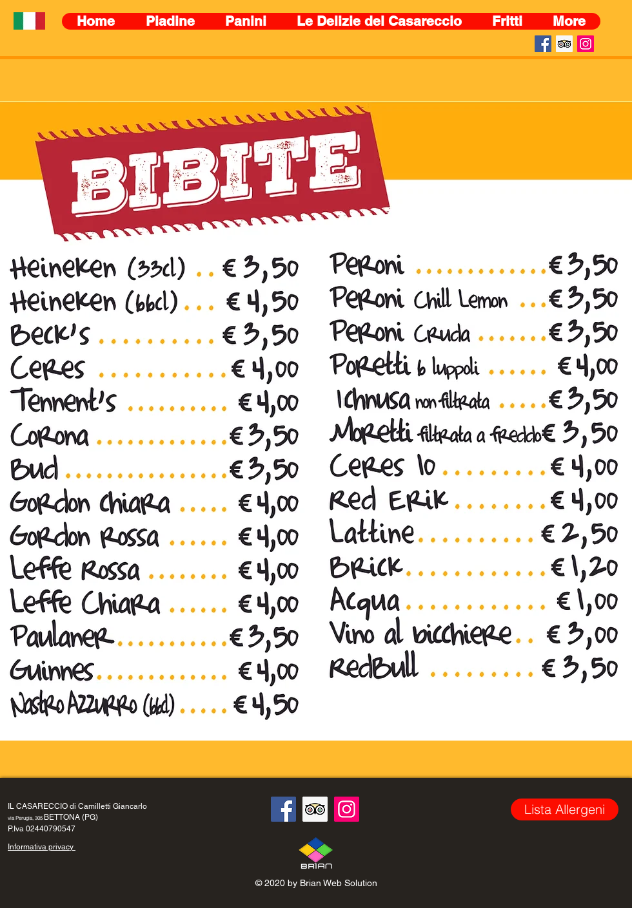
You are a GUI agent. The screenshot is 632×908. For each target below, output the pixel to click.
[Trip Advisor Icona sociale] (564, 43)
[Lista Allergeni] (564, 809)
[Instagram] (585, 43)
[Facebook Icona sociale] (543, 43)
